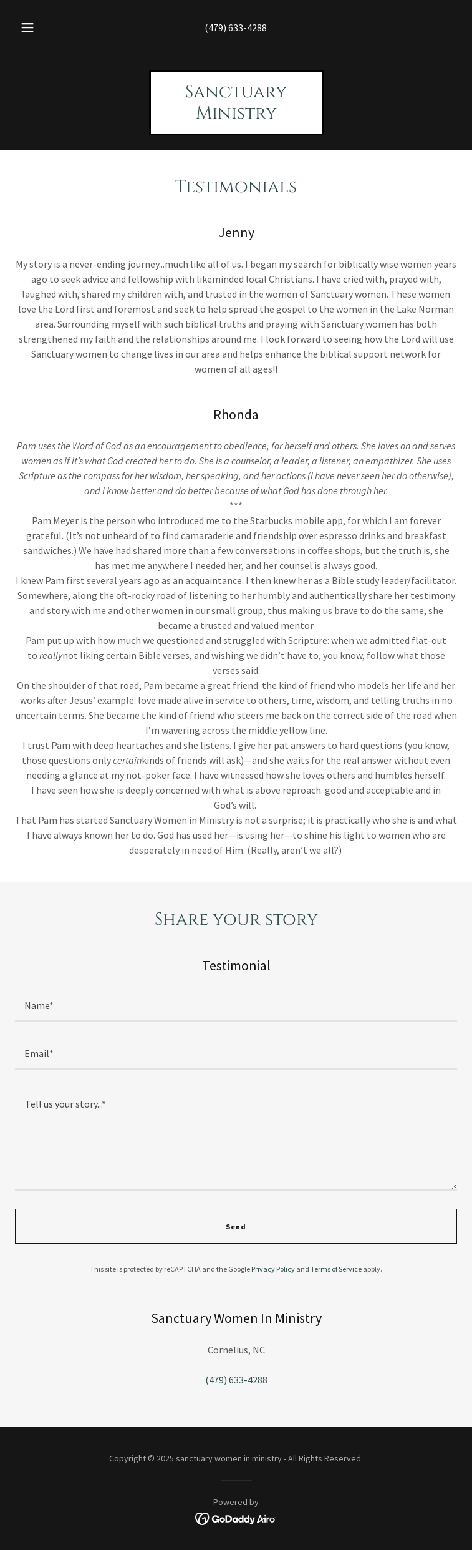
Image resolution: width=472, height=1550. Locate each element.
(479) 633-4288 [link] (236, 27)
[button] (35, 27)
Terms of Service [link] (336, 1269)
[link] (236, 115)
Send (236, 1226)
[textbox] (236, 1005)
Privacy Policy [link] (273, 1269)
